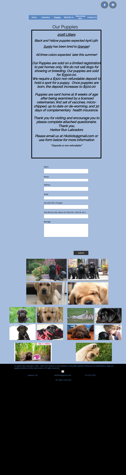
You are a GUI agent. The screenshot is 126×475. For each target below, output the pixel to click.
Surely (47, 46)
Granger (83, 46)
